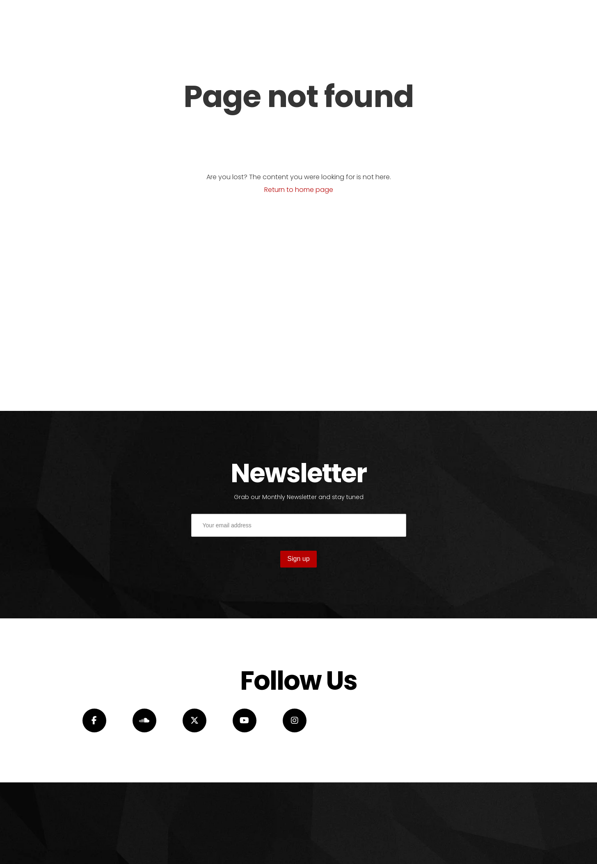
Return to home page (298, 189)
